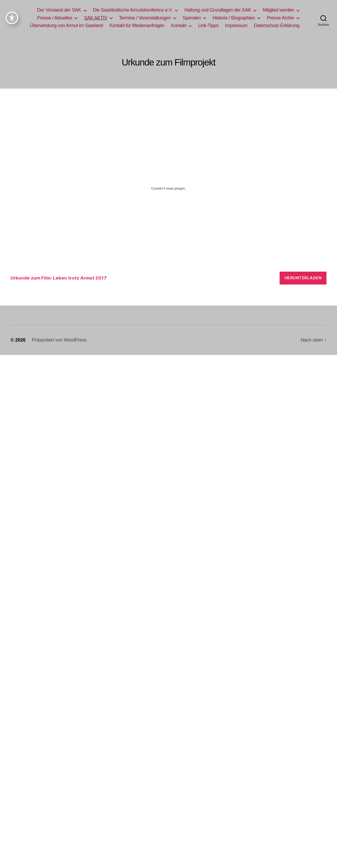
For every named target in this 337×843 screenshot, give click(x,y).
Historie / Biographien (233, 18)
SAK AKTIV (95, 18)
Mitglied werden (278, 10)
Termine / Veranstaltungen (145, 18)
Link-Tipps (208, 25)
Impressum (236, 25)
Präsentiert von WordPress (59, 340)
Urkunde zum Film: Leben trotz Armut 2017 (59, 278)
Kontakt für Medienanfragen (137, 25)
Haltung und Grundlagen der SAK (217, 10)
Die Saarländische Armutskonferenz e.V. (133, 10)
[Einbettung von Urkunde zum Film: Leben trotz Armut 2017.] (168, 188)
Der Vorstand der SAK (59, 10)
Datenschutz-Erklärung (276, 25)
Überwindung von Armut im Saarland (66, 25)
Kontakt (178, 25)
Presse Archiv (280, 18)
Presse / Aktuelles (54, 18)
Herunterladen (303, 277)
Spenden (192, 18)
